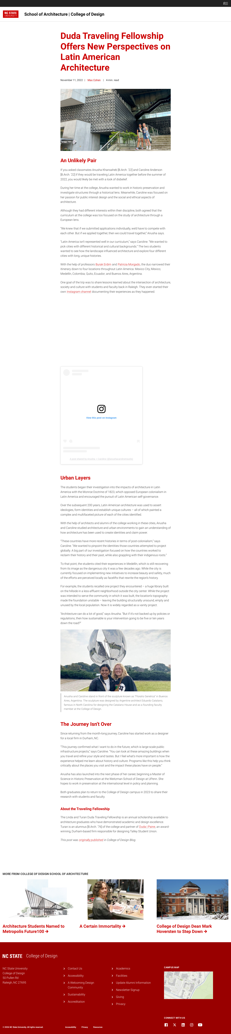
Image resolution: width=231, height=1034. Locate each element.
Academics (123, 968)
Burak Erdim (103, 264)
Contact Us (75, 968)
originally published (91, 840)
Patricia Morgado (129, 264)
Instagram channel (79, 291)
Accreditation (76, 1001)
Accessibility (76, 975)
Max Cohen (94, 80)
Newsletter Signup (128, 990)
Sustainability (76, 994)
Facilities (121, 975)
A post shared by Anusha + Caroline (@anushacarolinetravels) (101, 459)
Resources (97, 1027)
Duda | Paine (147, 826)
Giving (120, 997)
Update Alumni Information (133, 982)
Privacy (120, 1004)
